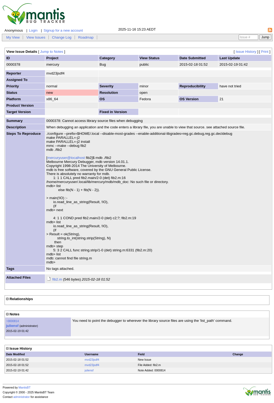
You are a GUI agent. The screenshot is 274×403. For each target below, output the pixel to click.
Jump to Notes (51, 52)
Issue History (246, 52)
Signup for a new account (63, 30)
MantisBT (24, 387)
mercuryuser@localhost (66, 158)
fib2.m (57, 279)
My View (13, 37)
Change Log (61, 37)
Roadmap (86, 37)
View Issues (35, 37)
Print (264, 52)
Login (33, 30)
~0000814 (12, 321)
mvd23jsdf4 (92, 359)
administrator (21, 396)
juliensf (12, 326)
